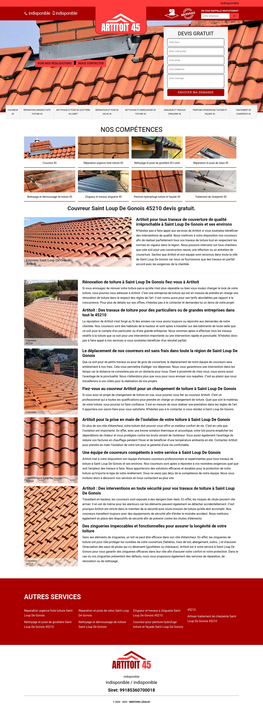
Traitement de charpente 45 (243, 112)
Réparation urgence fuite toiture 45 (37, 112)
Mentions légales (139, 702)
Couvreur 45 (13, 112)
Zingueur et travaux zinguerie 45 (174, 112)
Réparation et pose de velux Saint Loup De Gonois (104, 613)
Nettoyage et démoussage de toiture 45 (140, 112)
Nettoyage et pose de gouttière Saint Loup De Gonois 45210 (47, 624)
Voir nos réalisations (54, 63)
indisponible (37, 13)
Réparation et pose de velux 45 (107, 112)
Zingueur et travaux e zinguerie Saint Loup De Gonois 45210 (156, 613)
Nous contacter (91, 63)
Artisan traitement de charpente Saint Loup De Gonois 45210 (212, 619)
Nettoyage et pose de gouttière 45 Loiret (73, 112)
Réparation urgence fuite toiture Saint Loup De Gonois (48, 613)
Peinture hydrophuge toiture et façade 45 (210, 112)
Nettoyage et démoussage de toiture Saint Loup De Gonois (102, 624)
